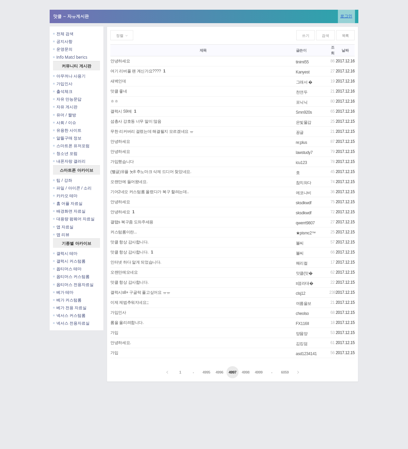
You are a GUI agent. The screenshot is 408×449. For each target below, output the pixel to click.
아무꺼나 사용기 (69, 76)
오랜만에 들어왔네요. (129, 181)
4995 (206, 372)
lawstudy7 (304, 152)
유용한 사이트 (67, 130)
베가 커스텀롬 (67, 300)
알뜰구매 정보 (67, 138)
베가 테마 (63, 292)
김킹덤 (302, 343)
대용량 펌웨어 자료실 (74, 219)
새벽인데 (118, 81)
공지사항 (62, 41)
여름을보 (304, 303)
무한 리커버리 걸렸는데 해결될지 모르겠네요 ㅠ (152, 131)
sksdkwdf (303, 203)
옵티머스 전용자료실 (73, 284)
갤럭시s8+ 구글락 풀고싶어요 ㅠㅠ (140, 292)
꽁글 (300, 132)
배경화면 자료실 (69, 211)
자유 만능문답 (67, 99)
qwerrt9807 (305, 223)
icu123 (301, 162)
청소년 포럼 (65, 153)
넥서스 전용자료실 (71, 323)
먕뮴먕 (302, 333)
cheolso (302, 313)
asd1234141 (306, 353)
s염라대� (304, 283)
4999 (258, 372)
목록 (345, 36)
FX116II (302, 323)
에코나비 (304, 192)
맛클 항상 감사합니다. (129, 242)
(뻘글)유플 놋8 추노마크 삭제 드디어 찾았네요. (150, 171)
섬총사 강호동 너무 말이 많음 (135, 121)
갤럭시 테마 (65, 253)
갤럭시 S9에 (121, 111)
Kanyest (303, 72)
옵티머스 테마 (67, 269)
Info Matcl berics (70, 57)
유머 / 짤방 (64, 115)
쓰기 (305, 36)
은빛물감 (304, 122)
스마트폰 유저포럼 (71, 146)
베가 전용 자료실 (70, 308)
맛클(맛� (304, 273)
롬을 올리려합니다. (127, 322)
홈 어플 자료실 (68, 203)
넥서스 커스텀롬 (69, 315)
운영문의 (62, 49)
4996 (219, 372)
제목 (203, 50)
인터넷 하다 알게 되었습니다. (135, 262)
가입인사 (62, 84)
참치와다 (304, 182)
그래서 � (304, 82)
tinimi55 (302, 62)
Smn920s (304, 112)
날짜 (345, 50)
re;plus (301, 142)
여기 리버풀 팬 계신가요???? (135, 71)
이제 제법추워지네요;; (129, 302)
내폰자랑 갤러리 (69, 161)
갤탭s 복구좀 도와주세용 (131, 222)
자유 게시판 (65, 107)
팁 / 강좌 (62, 180)
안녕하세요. (120, 342)
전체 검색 (63, 34)
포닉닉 (302, 102)
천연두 (302, 92)
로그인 (346, 16)
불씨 (300, 243)
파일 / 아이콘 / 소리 (72, 188)
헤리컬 (302, 263)
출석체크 (62, 91)
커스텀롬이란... (123, 232)
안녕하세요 (120, 61)
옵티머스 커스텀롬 (71, 276)
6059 (285, 372)
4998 (245, 372)
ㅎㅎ (114, 101)
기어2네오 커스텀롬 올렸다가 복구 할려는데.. (149, 191)
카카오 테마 (65, 196)
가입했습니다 (122, 161)
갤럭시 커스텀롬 (69, 261)
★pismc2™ (306, 233)
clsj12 (301, 293)
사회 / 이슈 (64, 122)
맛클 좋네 (118, 91)
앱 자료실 (63, 227)
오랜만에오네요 (124, 272)
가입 (114, 332)
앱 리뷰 (61, 234)
